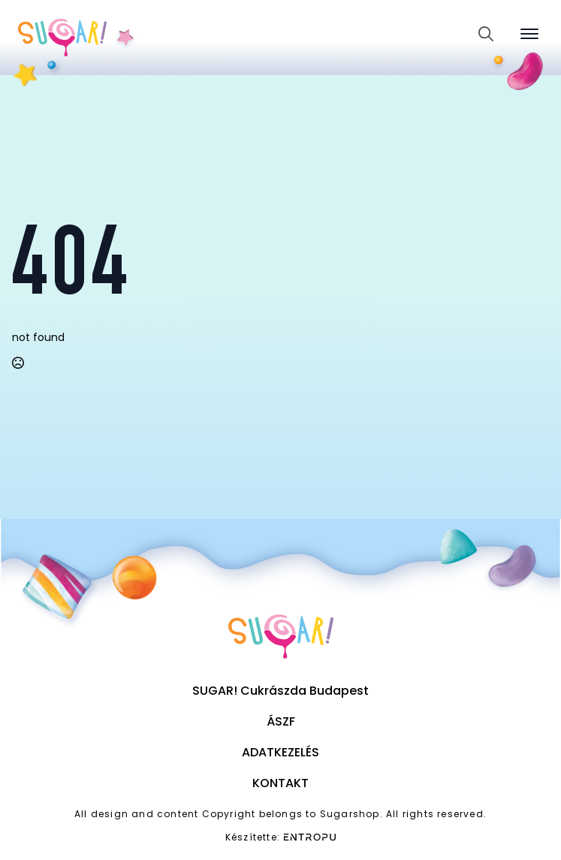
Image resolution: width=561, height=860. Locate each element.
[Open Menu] (529, 34)
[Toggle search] (485, 33)
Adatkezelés (280, 752)
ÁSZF (281, 721)
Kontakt (280, 783)
